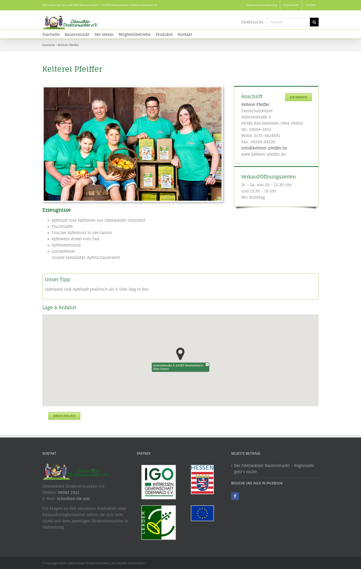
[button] (180, 354)
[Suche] (314, 22)
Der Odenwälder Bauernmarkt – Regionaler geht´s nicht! (274, 467)
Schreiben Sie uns (73, 497)
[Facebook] (235, 495)
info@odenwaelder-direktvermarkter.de (129, 5)
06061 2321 (68, 491)
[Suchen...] (288, 22)
